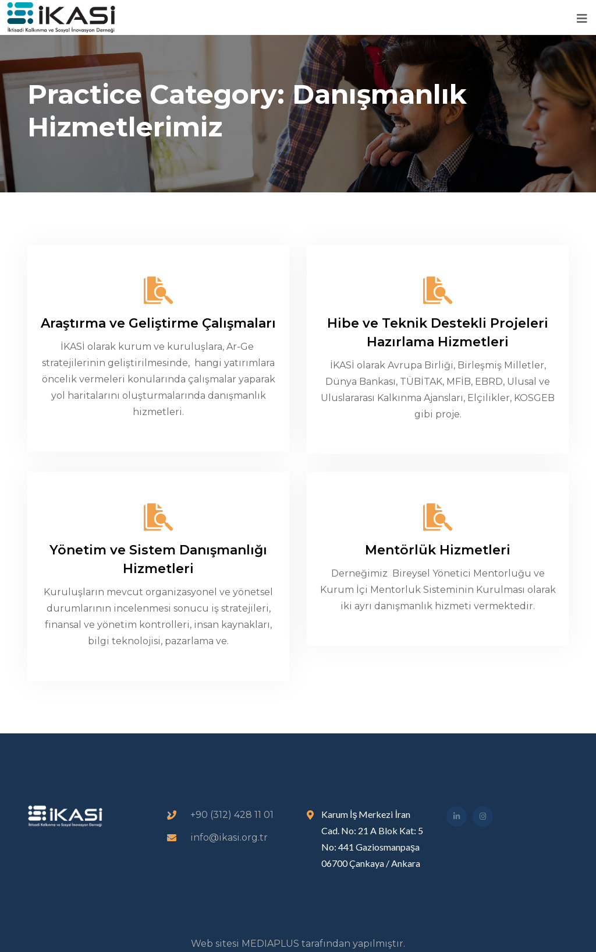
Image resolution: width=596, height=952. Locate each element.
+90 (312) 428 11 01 (232, 814)
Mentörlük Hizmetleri (437, 550)
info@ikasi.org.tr (229, 837)
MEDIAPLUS (270, 943)
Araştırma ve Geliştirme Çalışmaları (158, 323)
